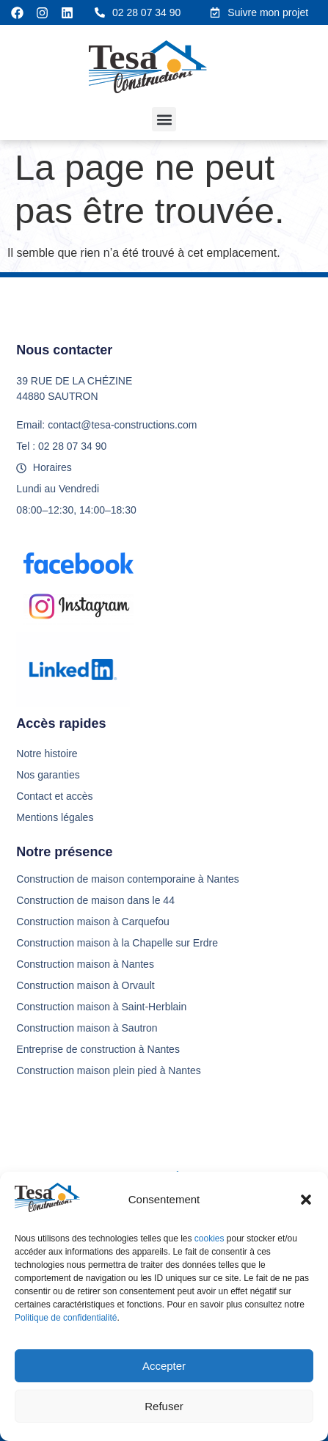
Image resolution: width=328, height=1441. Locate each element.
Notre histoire (46, 753)
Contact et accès (54, 796)
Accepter (164, 1366)
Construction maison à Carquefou (93, 921)
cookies (210, 1238)
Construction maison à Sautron (86, 1028)
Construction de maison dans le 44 (95, 900)
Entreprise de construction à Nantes (98, 1049)
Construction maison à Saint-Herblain (101, 1007)
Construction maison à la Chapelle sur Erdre (117, 943)
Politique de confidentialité (66, 1318)
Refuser (164, 1406)
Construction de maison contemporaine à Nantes (127, 879)
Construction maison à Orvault (85, 985)
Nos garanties (47, 775)
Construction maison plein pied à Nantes (108, 1070)
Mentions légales (54, 817)
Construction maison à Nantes (85, 964)
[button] (306, 1199)
